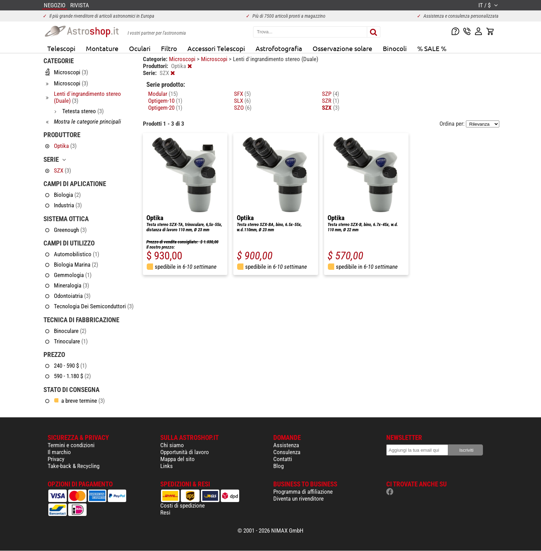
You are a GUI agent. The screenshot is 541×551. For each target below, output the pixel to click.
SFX (242, 93)
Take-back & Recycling (73, 465)
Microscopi (183, 59)
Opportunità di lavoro (184, 452)
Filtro (169, 48)
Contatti (282, 459)
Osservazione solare (342, 48)
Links (166, 465)
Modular (163, 93)
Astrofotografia (279, 48)
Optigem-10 (165, 100)
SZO (242, 107)
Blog (278, 465)
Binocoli (395, 48)
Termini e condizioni (71, 445)
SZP (330, 93)
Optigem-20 (165, 107)
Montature (102, 48)
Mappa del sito (177, 459)
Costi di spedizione (182, 505)
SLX (242, 100)
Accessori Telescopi (216, 48)
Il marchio (59, 452)
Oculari (140, 48)
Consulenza (286, 452)
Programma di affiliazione (303, 491)
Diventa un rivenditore (298, 498)
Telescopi (61, 48)
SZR (330, 100)
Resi (165, 512)
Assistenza (286, 445)
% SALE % (431, 48)
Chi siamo (172, 445)
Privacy (56, 459)
